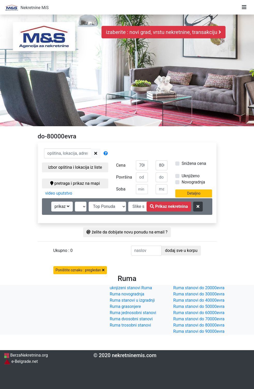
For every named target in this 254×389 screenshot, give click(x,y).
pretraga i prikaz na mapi (75, 183)
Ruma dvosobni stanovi (131, 318)
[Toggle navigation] (244, 7)
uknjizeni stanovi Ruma (131, 287)
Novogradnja (193, 182)
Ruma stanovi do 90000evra (198, 331)
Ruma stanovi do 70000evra (198, 318)
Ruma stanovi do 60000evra (198, 312)
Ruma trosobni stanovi (130, 325)
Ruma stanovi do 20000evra (198, 287)
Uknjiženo (190, 175)
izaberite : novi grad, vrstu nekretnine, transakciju (163, 32)
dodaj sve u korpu (181, 250)
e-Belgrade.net (21, 361)
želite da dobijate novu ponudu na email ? (127, 232)
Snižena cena (194, 163)
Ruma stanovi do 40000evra (198, 300)
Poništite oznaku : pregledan (80, 270)
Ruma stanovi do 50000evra (198, 306)
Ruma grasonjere (125, 306)
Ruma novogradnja (127, 294)
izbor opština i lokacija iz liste (75, 167)
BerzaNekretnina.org (26, 355)
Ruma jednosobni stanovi (133, 312)
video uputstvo (58, 193)
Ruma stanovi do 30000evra (198, 294)
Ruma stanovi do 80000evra (198, 325)
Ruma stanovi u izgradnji (132, 300)
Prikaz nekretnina (169, 206)
